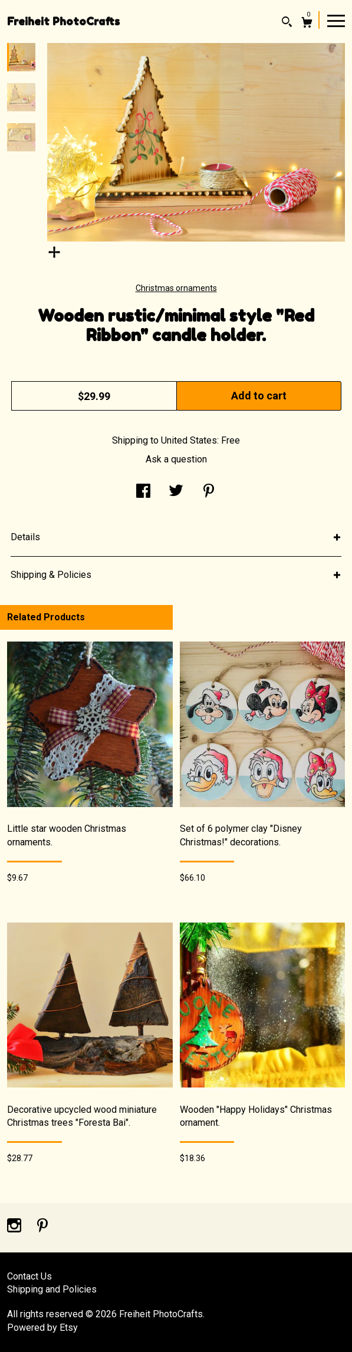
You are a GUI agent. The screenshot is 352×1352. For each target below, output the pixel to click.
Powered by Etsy (42, 1327)
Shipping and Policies (52, 1289)
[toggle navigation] (336, 20)
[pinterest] (42, 1226)
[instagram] (15, 1226)
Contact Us (29, 1276)
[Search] (286, 23)
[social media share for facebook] (143, 492)
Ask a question (176, 459)
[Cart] (306, 23)
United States (189, 440)
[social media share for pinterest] (209, 492)
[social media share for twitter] (176, 492)
